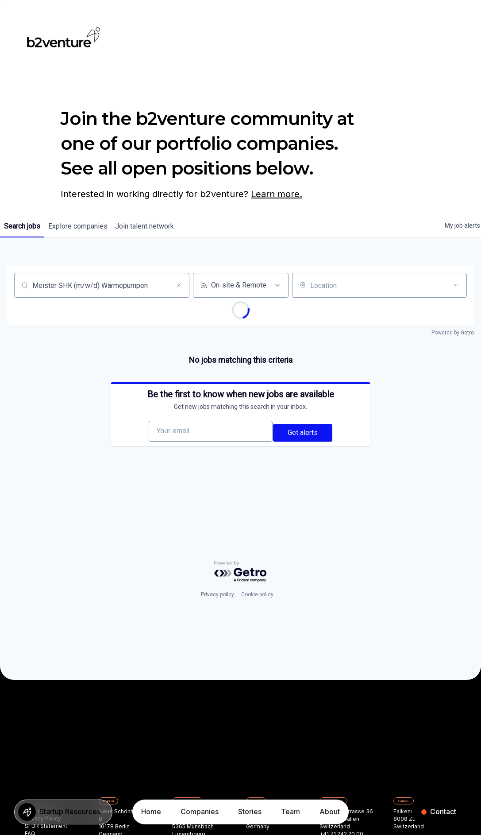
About (329, 811)
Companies (200, 811)
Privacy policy (217, 613)
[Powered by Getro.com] (240, 590)
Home (151, 811)
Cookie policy (257, 613)
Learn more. (276, 194)
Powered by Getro (452, 333)
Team (290, 811)
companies (87, 226)
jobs (25, 226)
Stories (250, 811)
